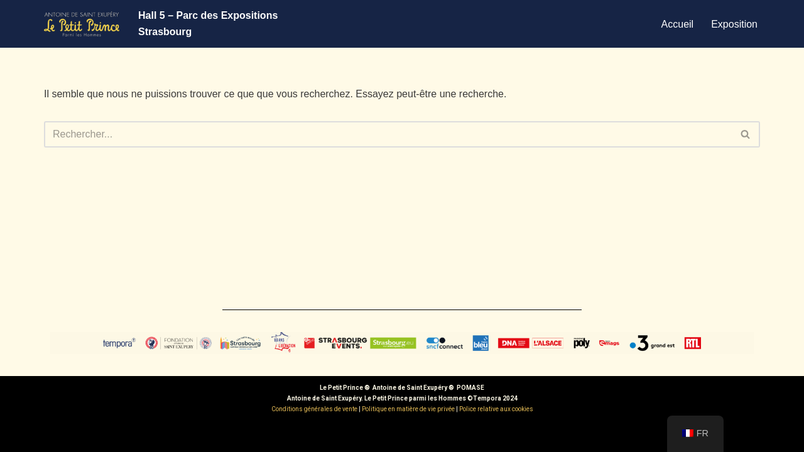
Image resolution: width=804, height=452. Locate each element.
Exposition (734, 24)
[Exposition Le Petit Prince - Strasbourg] (81, 23)
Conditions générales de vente (314, 409)
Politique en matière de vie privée (408, 409)
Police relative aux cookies (496, 409)
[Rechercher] (388, 134)
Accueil (677, 24)
